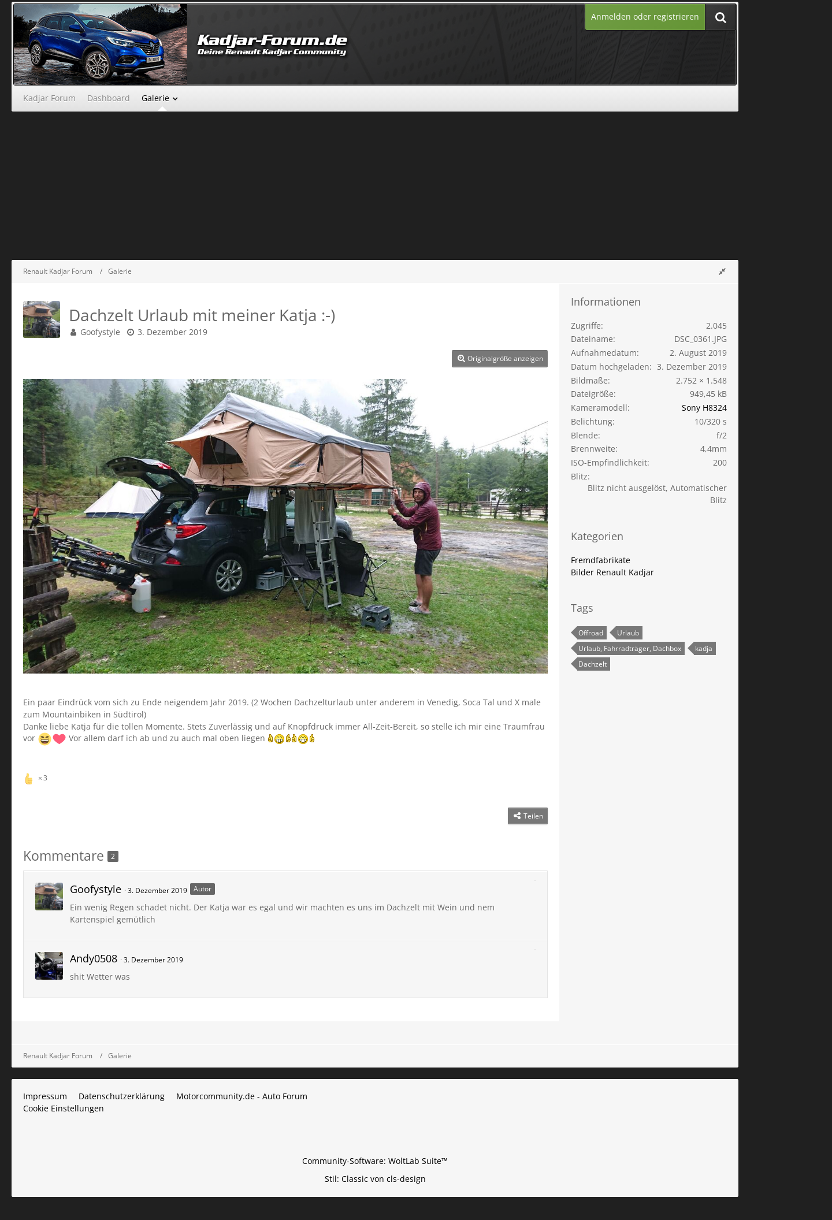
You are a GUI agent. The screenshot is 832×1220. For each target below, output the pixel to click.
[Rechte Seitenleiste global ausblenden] (722, 271)
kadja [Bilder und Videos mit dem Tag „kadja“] (703, 648)
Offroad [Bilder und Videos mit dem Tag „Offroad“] (590, 633)
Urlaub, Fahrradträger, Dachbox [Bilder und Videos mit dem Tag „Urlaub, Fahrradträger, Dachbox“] (629, 648)
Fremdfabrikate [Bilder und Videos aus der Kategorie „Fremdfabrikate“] (600, 560)
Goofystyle (100, 331)
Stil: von (375, 1178)
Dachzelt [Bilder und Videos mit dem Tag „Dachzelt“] (592, 664)
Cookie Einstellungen (63, 1108)
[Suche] (720, 17)
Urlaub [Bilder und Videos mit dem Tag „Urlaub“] (628, 633)
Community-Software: (375, 1160)
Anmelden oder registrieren (645, 16)
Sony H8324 (704, 407)
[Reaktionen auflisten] (36, 776)
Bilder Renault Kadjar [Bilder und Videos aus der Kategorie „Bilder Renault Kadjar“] (612, 572)
